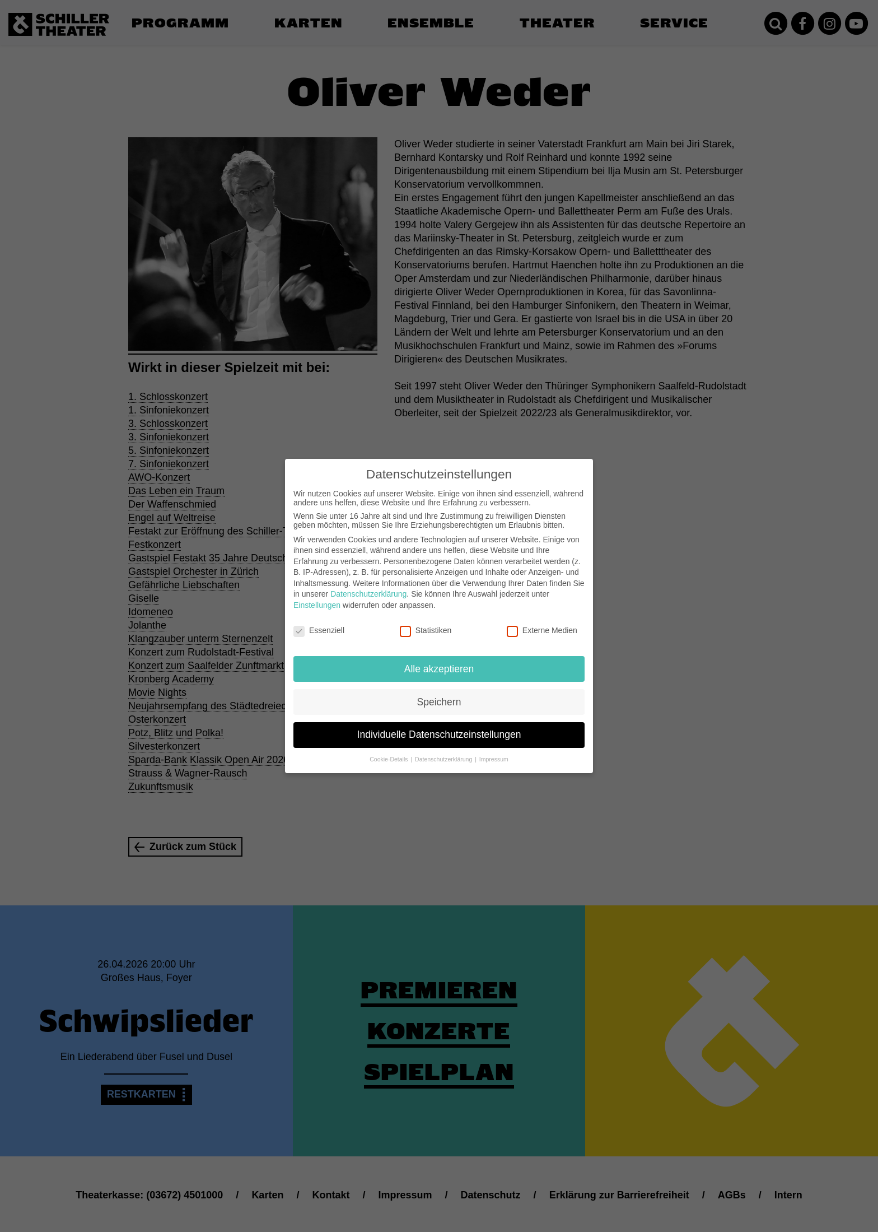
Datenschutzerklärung (368, 584)
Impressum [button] (493, 750)
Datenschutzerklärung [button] (444, 750)
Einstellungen (316, 596)
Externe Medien (542, 621)
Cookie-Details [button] (389, 750)
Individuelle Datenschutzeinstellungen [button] (439, 725)
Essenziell (318, 621)
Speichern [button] (439, 692)
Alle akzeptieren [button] (439, 659)
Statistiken (426, 621)
